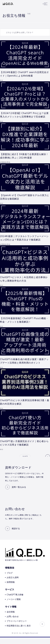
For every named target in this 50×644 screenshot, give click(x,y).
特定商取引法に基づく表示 (19, 632)
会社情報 (11, 618)
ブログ (10, 579)
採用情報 (11, 588)
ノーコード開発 (14, 606)
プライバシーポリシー (17, 627)
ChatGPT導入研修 (15, 601)
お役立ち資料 (13, 584)
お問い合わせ (13, 623)
